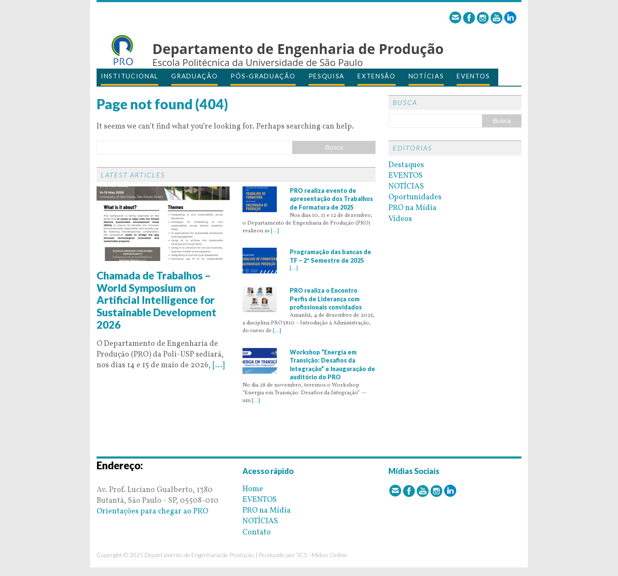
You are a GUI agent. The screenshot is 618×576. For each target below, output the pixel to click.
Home (252, 489)
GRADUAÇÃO (194, 76)
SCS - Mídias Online (322, 554)
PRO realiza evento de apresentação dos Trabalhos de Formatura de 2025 (331, 199)
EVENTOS (473, 76)
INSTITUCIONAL (129, 76)
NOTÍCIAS (426, 76)
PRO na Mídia (412, 208)
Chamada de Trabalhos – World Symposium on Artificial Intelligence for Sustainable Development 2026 (156, 300)
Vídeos (400, 219)
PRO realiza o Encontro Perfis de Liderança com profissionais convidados (326, 299)
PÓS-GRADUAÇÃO (262, 76)
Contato (256, 532)
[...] (218, 365)
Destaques (406, 165)
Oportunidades (415, 197)
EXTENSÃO (376, 76)
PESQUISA (327, 76)
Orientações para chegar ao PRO (152, 511)
